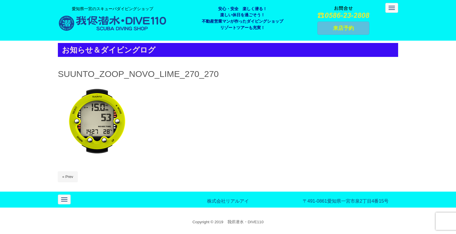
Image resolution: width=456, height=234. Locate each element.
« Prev (67, 176)
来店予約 (343, 28)
